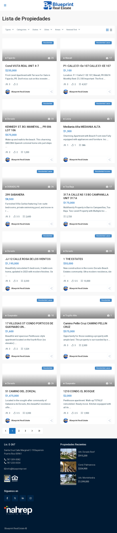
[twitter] (15, 498)
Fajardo (11, 58)
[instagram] (30, 498)
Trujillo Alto (71, 315)
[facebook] (7, 498)
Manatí (68, 58)
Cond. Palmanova (86, 465)
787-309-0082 (13, 459)
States (35, 29)
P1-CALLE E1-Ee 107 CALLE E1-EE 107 (87, 65)
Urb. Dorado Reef (86, 452)
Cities (46, 29)
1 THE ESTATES (73, 259)
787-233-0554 (13, 463)
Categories (21, 29)
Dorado (11, 119)
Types (8, 29)
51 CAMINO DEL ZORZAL (20, 391)
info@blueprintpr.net (16, 469)
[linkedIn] (23, 498)
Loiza (68, 119)
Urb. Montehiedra (86, 478)
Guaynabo (12, 315)
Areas (57, 29)
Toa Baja (69, 187)
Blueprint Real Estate (20, 92)
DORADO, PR (13, 187)
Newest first (71, 29)
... (49, 78)
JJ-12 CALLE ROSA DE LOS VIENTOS (28, 259)
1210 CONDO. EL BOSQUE (79, 391)
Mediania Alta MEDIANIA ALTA (81, 126)
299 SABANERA (14, 194)
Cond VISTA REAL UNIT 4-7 (22, 65)
